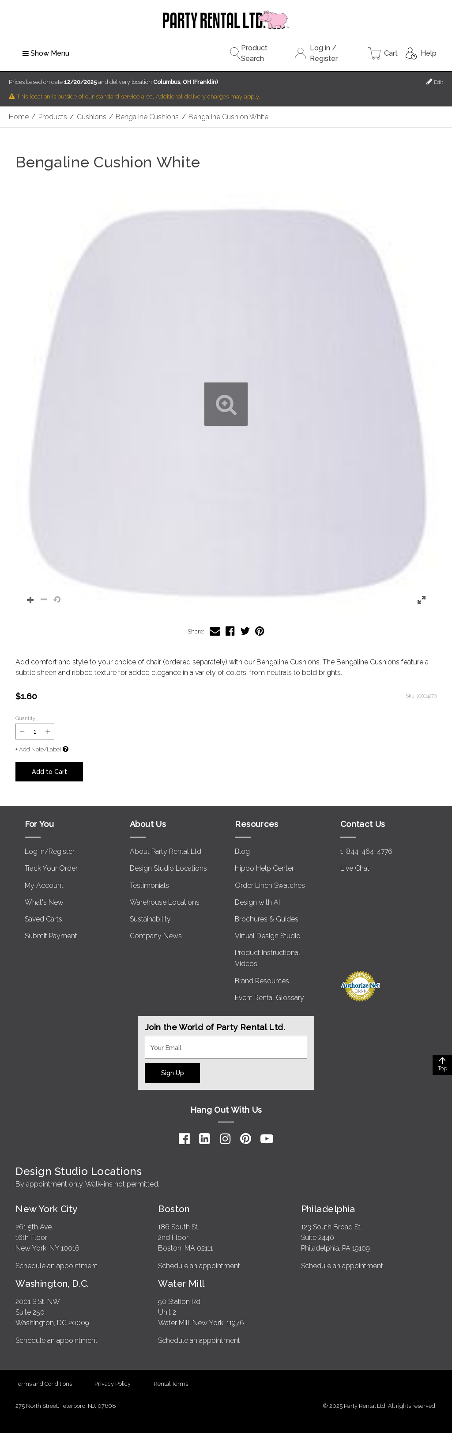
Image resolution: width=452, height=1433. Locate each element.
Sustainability (150, 919)
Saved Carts (43, 919)
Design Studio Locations (168, 868)
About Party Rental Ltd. (166, 851)
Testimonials (149, 885)
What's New (44, 902)
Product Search (248, 53)
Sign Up (172, 1073)
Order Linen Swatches (270, 885)
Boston (174, 1208)
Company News (156, 936)
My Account (44, 885)
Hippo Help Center (264, 868)
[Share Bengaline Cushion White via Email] (215, 631)
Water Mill (181, 1283)
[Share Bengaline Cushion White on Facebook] (230, 631)
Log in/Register (50, 851)
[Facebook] (184, 1138)
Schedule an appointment (56, 1266)
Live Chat (354, 868)
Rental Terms (171, 1383)
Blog (242, 851)
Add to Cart (49, 771)
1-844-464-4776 (366, 851)
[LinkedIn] (204, 1138)
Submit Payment (51, 936)
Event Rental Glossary (269, 997)
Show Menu (46, 53)
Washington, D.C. (52, 1283)
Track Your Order (51, 868)
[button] (226, 404)
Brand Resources (262, 981)
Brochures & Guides (266, 919)
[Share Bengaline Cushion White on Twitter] (245, 631)
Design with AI (257, 902)
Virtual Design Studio (268, 936)
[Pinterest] (245, 1138)
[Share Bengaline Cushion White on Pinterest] (259, 631)
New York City (46, 1208)
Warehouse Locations (165, 902)
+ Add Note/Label (38, 749)
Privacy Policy (112, 1383)
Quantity (25, 718)
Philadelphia (328, 1208)
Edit (434, 81)
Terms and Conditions (43, 1383)
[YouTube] (266, 1138)
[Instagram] (225, 1138)
